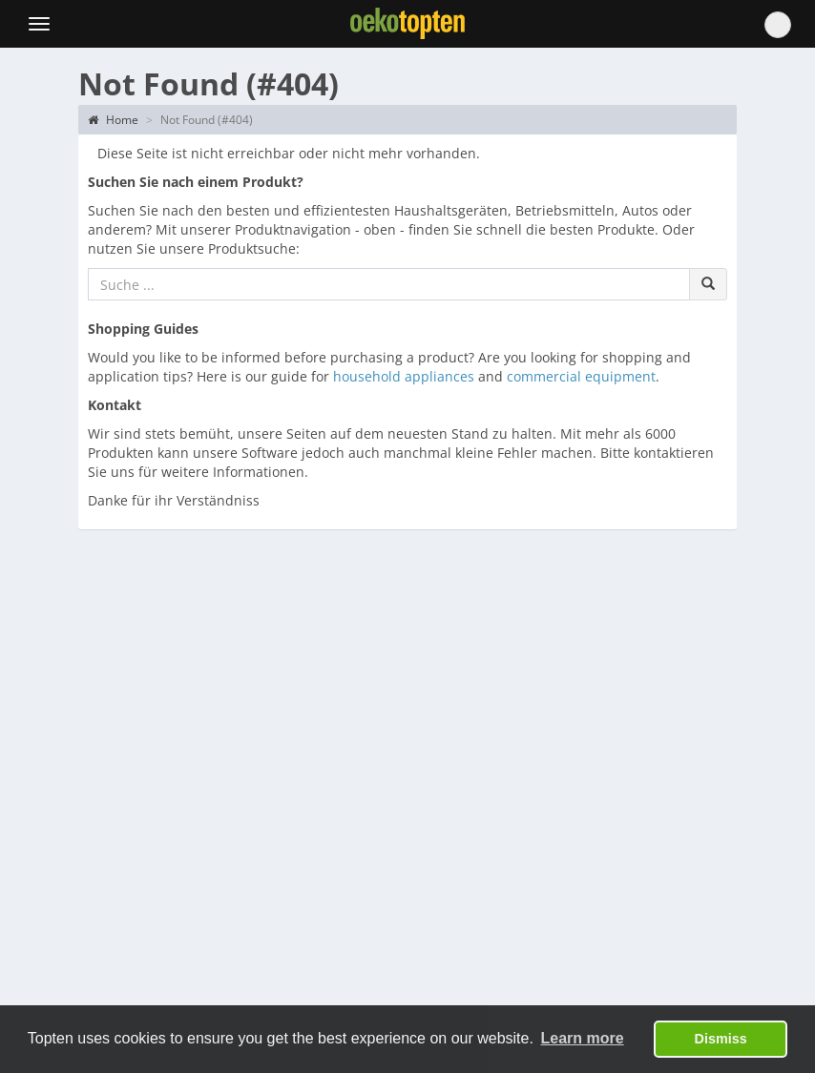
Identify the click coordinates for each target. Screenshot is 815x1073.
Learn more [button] (582, 1038)
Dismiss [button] (721, 1038)
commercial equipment (581, 376)
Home (113, 120)
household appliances (403, 376)
